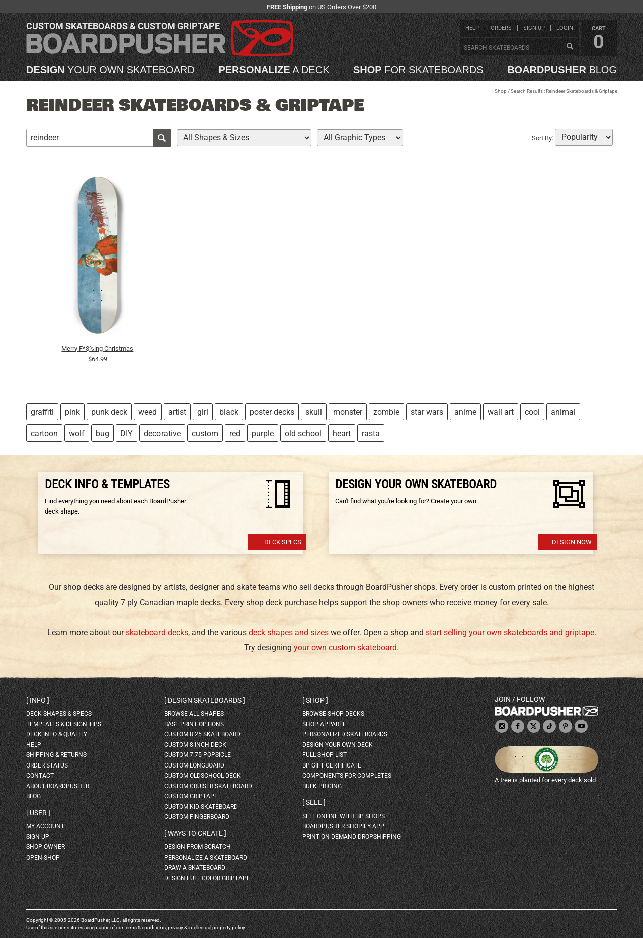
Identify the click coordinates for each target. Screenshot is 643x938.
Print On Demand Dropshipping (351, 836)
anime (465, 412)
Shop (501, 91)
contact (40, 775)
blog (562, 70)
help (472, 28)
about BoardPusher (57, 786)
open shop (43, 857)
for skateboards (418, 70)
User (38, 813)
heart (342, 433)
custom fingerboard (196, 816)
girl (202, 412)
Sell (314, 802)
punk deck (109, 412)
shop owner (45, 846)
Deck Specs (282, 542)
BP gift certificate (331, 765)
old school (303, 433)
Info (38, 700)
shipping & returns (56, 754)
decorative (162, 433)
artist (177, 412)
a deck (273, 70)
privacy (175, 927)
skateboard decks (157, 632)
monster (347, 412)
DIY (126, 433)
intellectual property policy (216, 927)
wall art (501, 412)
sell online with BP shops (343, 816)
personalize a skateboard (205, 857)
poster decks (272, 412)
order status (47, 765)
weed (147, 412)
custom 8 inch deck (195, 744)
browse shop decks (333, 713)
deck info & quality (56, 734)
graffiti (42, 412)
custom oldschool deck (202, 775)
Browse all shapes (194, 713)
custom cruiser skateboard (208, 786)
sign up (534, 28)
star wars (427, 412)
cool (532, 412)
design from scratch (197, 846)
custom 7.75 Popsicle (197, 754)
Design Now (572, 542)
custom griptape (191, 796)
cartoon (44, 433)
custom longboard (194, 765)
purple (263, 433)
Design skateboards (205, 700)
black (228, 412)
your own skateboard (110, 70)
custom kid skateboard (201, 806)
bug (102, 433)
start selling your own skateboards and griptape (510, 632)
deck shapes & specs (59, 713)
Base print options (194, 724)
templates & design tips (63, 724)
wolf (77, 433)
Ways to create (195, 833)
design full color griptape (207, 878)
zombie (386, 412)
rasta (371, 433)
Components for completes (346, 775)
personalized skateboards (344, 734)
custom (205, 433)
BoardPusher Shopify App (343, 826)
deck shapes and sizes (289, 632)
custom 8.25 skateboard (202, 734)
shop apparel (324, 724)
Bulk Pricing (322, 786)
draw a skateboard (194, 867)
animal (563, 412)
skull (313, 412)
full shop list (324, 754)
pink (72, 412)
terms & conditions (145, 927)
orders (501, 28)
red (234, 433)
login (564, 28)
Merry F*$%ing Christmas (97, 348)
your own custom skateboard (345, 647)
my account (45, 826)
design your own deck (337, 744)
